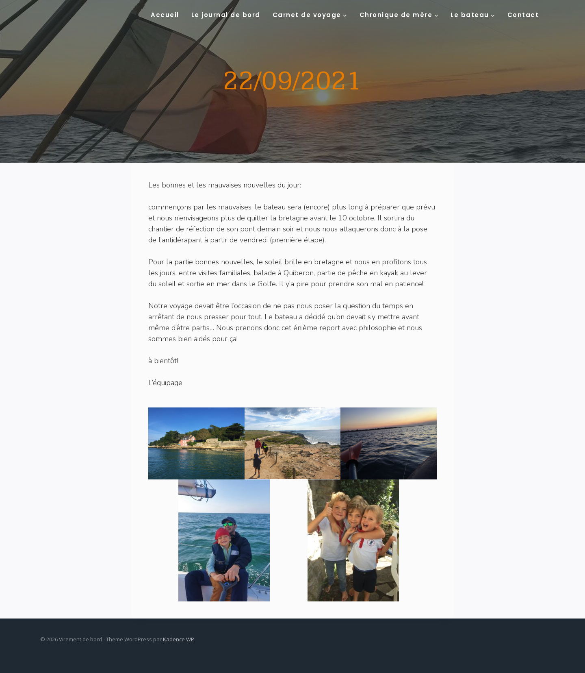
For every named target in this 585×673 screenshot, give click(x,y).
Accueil (165, 15)
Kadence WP (178, 639)
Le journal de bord (225, 15)
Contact (523, 15)
